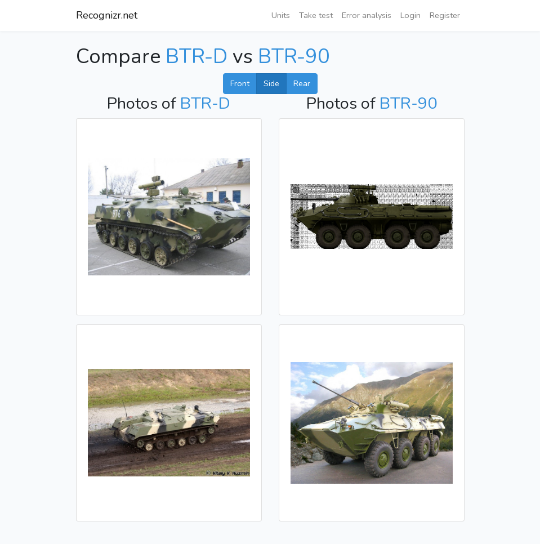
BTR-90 (294, 56)
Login (410, 15)
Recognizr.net (106, 15)
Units (280, 15)
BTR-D (199, 56)
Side (271, 83)
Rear (301, 83)
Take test (316, 15)
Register (445, 15)
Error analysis (366, 15)
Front (239, 83)
